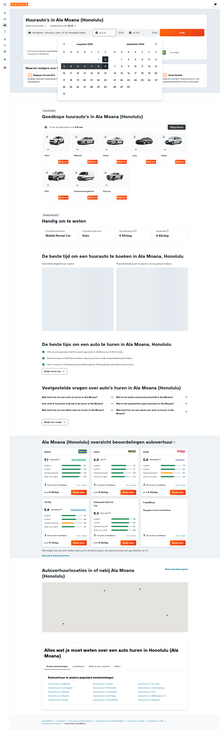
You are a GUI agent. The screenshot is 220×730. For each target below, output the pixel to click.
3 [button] (64, 66)
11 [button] (71, 73)
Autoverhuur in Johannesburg (151, 688)
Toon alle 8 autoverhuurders (55, 555)
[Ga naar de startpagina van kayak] (19, 4)
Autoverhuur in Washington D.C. (152, 696)
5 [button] (77, 66)
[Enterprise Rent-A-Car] (125, 504)
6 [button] (84, 66)
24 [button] (64, 86)
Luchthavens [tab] (78, 666)
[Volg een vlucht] (5, 45)
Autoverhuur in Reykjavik (149, 700)
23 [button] (105, 80)
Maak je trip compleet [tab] (99, 666)
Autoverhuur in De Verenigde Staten (110, 721)
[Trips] (5, 59)
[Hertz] (132, 451)
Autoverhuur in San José (148, 684)
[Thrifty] (82, 502)
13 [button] (85, 73)
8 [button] (98, 66)
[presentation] (174, 442)
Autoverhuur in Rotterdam (104, 688)
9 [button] (105, 66)
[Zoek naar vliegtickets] (5, 13)
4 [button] (71, 66)
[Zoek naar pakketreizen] (5, 31)
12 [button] (78, 73)
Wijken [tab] (117, 666)
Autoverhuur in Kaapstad (59, 684)
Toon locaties (81, 485)
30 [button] (105, 86)
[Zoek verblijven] (5, 19)
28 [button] (91, 86)
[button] (5, 4)
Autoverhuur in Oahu (156, 721)
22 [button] (98, 80)
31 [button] (64, 93)
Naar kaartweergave (176, 569)
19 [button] (78, 80)
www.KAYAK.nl (47, 721)
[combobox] (36, 25)
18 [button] (71, 80)
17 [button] (64, 80)
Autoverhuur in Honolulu (51, 723)
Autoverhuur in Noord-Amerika (80, 721)
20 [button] (84, 80)
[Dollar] (181, 451)
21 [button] (92, 80)
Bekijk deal (63, 162)
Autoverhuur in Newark (58, 696)
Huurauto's (61, 721)
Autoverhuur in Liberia (103, 684)
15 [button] (98, 73)
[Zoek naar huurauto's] (5, 25)
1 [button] (98, 59)
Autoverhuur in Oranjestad (105, 692)
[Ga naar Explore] (5, 39)
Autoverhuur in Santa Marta (105, 700)
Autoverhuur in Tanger (58, 700)
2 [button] (105, 59)
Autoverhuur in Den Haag (104, 696)
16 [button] (105, 73)
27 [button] (85, 86)
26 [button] (77, 86)
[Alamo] (82, 451)
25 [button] (71, 86)
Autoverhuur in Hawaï (135, 721)
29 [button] (98, 86)
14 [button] (92, 73)
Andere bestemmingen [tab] (57, 666)
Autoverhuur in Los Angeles (60, 688)
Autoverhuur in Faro (147, 692)
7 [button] (91, 66)
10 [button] (64, 73)
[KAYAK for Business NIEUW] (5, 51)
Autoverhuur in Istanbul (58, 692)
